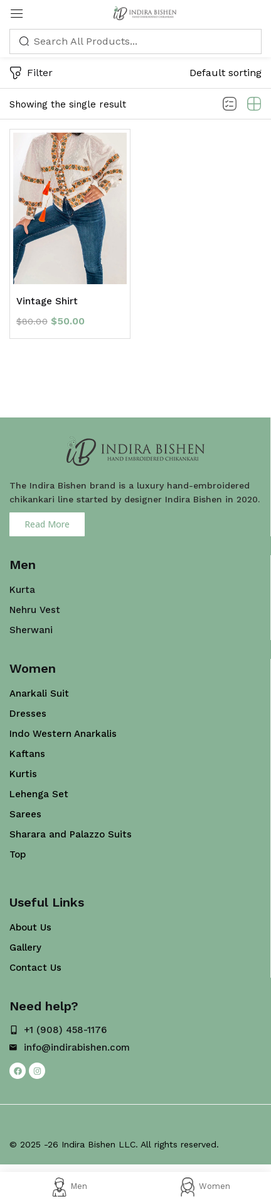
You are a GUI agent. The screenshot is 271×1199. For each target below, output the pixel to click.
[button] (225, 73)
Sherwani (31, 630)
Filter (31, 74)
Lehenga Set (38, 794)
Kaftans (27, 754)
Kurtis (23, 774)
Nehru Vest (34, 610)
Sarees (25, 814)
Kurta (22, 589)
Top (17, 854)
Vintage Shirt (47, 301)
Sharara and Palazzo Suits (70, 834)
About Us (30, 927)
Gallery (25, 947)
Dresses (27, 713)
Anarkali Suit (39, 693)
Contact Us (35, 967)
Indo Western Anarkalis (63, 733)
